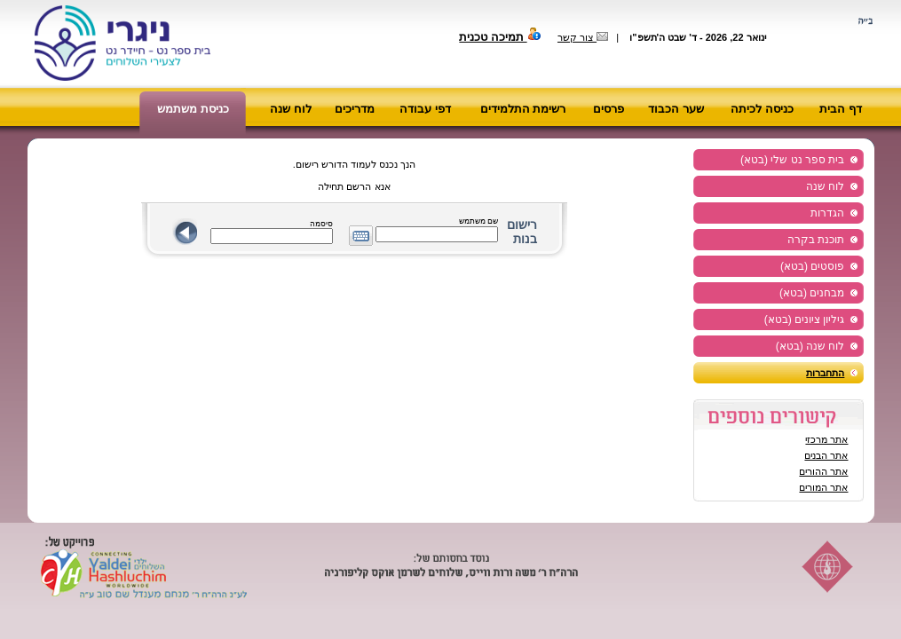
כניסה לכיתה (762, 108)
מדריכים (355, 108)
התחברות (825, 372)
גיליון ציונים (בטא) (804, 319)
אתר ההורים (823, 471)
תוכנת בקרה (815, 239)
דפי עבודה (425, 108)
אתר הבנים (826, 455)
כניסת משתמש (193, 108)
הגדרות (827, 213)
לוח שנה (291, 108)
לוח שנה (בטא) (810, 346)
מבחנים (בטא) (811, 293)
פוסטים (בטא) (812, 266)
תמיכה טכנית (500, 36)
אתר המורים (823, 487)
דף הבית (840, 108)
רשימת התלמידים (523, 108)
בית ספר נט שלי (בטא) (792, 160)
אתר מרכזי (826, 439)
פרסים (608, 108)
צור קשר (582, 37)
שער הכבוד (676, 108)
